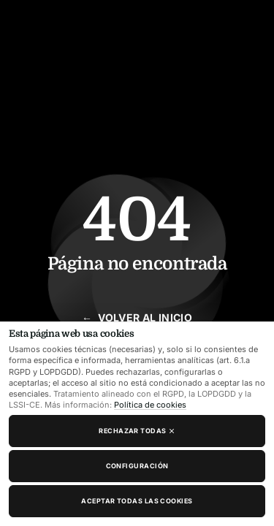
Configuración (137, 466)
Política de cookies (150, 405)
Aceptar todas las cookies (136, 501)
